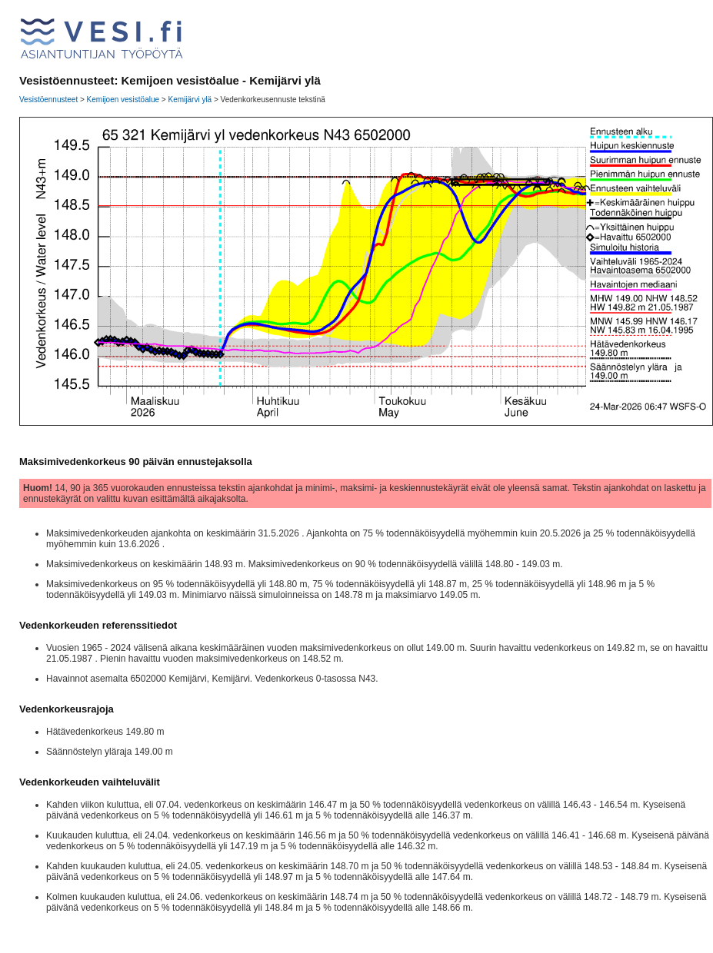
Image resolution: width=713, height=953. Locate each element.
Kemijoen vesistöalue (123, 99)
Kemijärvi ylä (190, 99)
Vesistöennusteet (48, 99)
